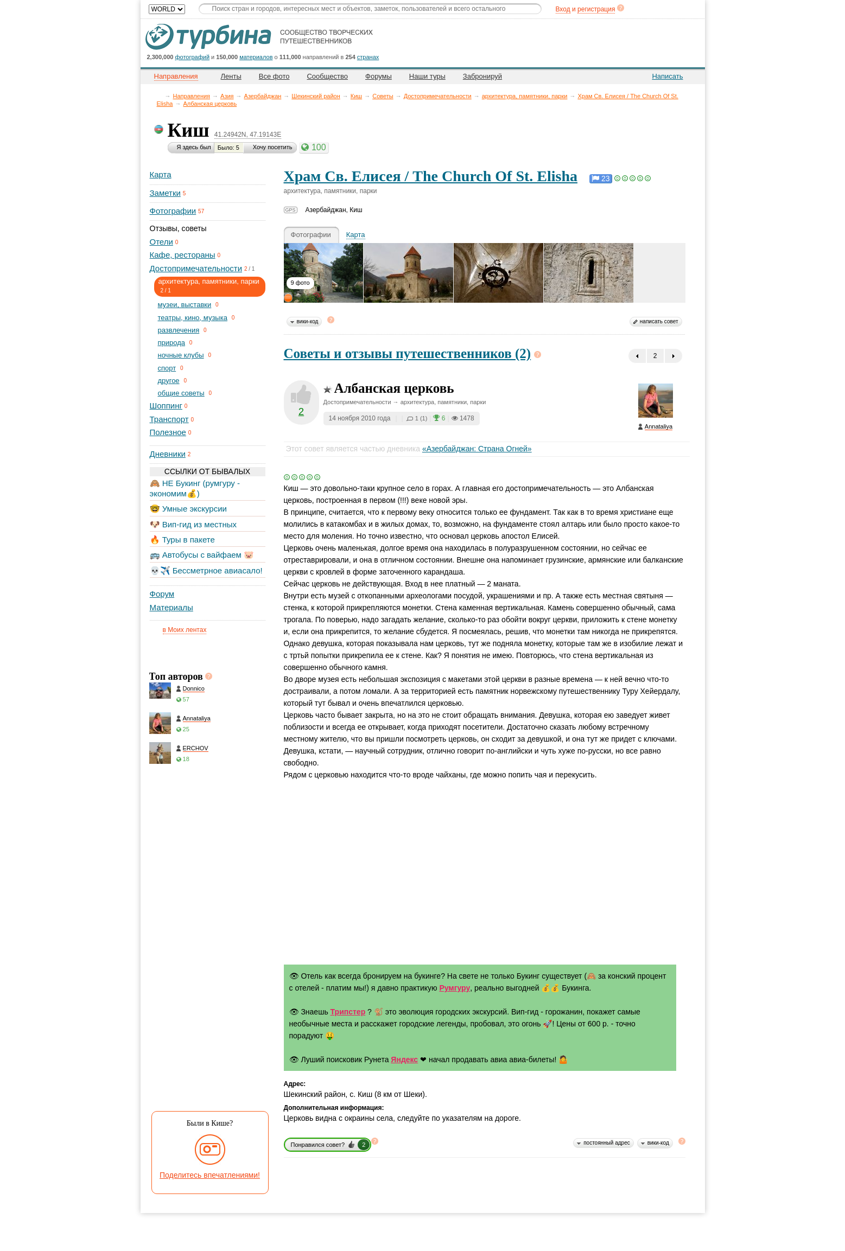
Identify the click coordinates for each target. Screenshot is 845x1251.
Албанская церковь (210, 103)
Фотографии (173, 210)
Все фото (274, 76)
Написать (667, 76)
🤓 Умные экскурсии (188, 508)
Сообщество (327, 76)
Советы (382, 96)
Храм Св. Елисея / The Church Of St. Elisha (431, 176)
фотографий (192, 57)
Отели (161, 241)
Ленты (231, 76)
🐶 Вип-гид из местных (193, 524)
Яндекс (404, 1059)
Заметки (165, 192)
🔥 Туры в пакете (182, 539)
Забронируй (482, 76)
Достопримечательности (438, 96)
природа (172, 343)
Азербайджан (263, 96)
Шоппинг (166, 405)
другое (169, 380)
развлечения (179, 330)
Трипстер (348, 1011)
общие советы (181, 393)
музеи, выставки (185, 305)
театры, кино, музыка (192, 318)
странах (368, 57)
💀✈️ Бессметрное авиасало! (206, 570)
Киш (356, 96)
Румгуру (454, 988)
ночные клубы (181, 355)
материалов (255, 57)
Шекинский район (315, 96)
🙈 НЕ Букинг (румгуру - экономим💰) (195, 487)
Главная (160, 96)
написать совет (659, 321)
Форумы (378, 76)
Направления (192, 96)
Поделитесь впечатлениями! (210, 1175)
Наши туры (427, 76)
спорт (167, 368)
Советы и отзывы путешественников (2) (407, 353)
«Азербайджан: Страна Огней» (477, 448)
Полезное (168, 432)
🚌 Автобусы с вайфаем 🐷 (202, 554)
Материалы (171, 607)
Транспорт (169, 419)
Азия (226, 96)
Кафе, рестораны (182, 254)
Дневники (168, 453)
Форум (162, 593)
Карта (160, 174)
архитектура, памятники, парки (525, 96)
